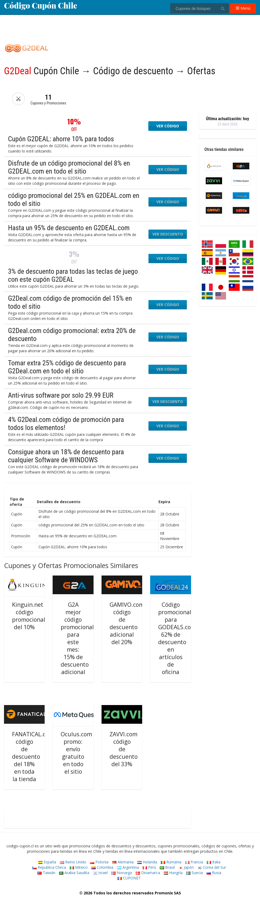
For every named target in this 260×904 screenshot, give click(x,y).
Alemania (123, 861)
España (47, 861)
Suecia (194, 872)
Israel (100, 872)
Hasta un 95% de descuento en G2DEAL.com (69, 228)
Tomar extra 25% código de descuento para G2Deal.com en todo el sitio (67, 367)
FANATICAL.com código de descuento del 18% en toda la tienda (33, 756)
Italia (213, 861)
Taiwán (46, 872)
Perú (149, 867)
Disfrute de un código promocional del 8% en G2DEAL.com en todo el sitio (69, 167)
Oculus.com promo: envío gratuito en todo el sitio (76, 752)
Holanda (147, 861)
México (79, 867)
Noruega (121, 872)
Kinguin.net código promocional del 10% (28, 616)
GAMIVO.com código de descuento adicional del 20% (127, 623)
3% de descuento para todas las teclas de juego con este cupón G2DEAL (73, 275)
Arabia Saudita (74, 872)
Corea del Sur (211, 867)
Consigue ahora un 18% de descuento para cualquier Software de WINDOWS (66, 456)
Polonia (99, 861)
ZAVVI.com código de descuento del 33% (124, 749)
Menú (243, 8)
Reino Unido (73, 861)
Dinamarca (148, 872)
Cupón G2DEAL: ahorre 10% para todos (61, 139)
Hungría (173, 872)
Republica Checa (49, 867)
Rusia (214, 872)
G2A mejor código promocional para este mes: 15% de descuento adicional (77, 638)
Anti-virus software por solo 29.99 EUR (60, 395)
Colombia (102, 867)
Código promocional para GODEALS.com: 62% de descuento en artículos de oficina (177, 638)
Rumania (171, 861)
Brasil (167, 867)
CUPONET (129, 877)
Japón (186, 867)
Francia (194, 861)
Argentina (128, 867)
